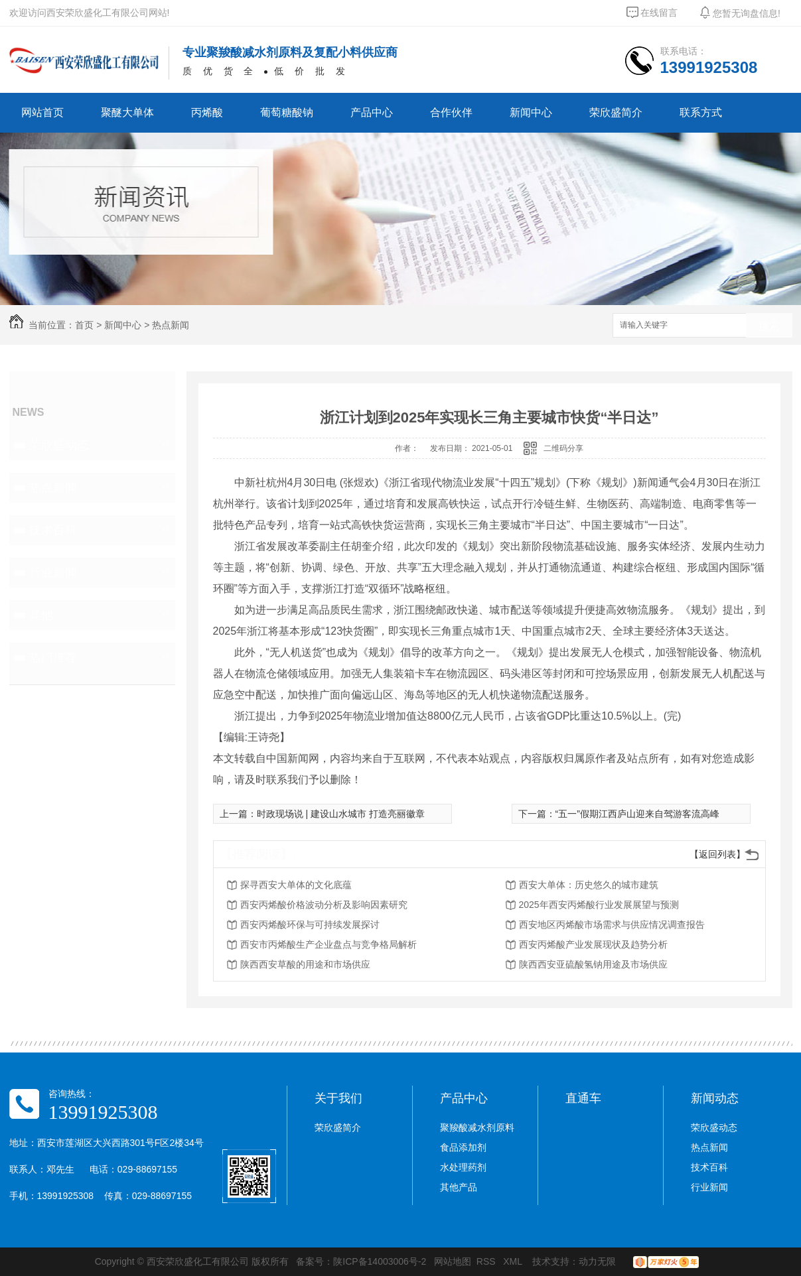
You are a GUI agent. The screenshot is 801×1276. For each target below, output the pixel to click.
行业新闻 (53, 572)
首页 (84, 325)
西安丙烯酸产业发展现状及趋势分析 (593, 944)
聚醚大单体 (127, 112)
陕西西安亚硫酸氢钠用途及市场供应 (593, 964)
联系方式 (701, 112)
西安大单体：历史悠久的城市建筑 (588, 884)
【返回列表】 (717, 854)
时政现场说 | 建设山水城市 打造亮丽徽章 (341, 813)
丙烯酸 (207, 112)
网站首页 (42, 112)
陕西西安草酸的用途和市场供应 (305, 964)
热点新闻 (170, 325)
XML (513, 1261)
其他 (41, 614)
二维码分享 (563, 448)
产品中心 (371, 112)
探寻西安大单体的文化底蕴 (296, 884)
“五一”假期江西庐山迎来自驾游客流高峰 (637, 813)
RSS (487, 1261)
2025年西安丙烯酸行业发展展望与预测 (599, 904)
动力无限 (597, 1261)
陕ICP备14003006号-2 (379, 1261)
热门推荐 (53, 657)
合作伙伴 (451, 112)
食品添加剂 (463, 1147)
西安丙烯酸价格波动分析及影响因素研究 (323, 904)
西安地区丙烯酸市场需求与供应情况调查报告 (612, 924)
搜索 (769, 326)
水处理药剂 (463, 1167)
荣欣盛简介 (615, 112)
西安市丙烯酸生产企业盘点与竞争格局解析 (328, 944)
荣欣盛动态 (59, 445)
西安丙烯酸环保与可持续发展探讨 (310, 924)
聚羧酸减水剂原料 (477, 1127)
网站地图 (452, 1261)
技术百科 (53, 530)
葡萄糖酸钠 (286, 112)
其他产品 (458, 1187)
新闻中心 (531, 112)
